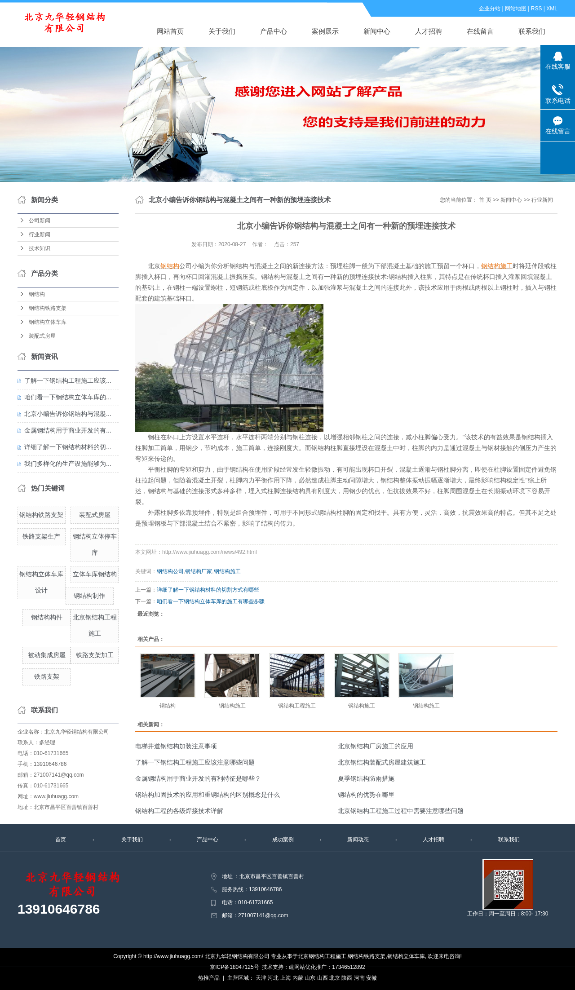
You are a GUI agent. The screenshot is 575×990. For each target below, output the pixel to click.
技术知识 (39, 248)
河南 (359, 978)
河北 (273, 978)
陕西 (346, 978)
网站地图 (515, 8)
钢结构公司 (170, 571)
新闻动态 (358, 839)
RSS (536, 8)
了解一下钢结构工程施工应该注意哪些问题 (195, 762)
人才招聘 (428, 31)
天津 (261, 978)
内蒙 (297, 978)
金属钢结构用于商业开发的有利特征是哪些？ (198, 778)
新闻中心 (376, 31)
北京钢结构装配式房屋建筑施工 (382, 762)
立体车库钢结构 (95, 574)
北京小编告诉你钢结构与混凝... (67, 413)
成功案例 (283, 839)
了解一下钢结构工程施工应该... (67, 380)
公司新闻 (39, 220)
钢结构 (37, 294)
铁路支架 (46, 676)
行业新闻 (39, 234)
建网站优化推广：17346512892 (327, 967)
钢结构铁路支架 (47, 308)
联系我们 (531, 31)
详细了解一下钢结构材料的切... (67, 447)
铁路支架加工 (95, 655)
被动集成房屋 (47, 655)
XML (551, 8)
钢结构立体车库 (47, 322)
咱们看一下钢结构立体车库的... (67, 397)
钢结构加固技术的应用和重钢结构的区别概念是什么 (207, 794)
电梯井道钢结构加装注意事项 (176, 746)
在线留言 (480, 31)
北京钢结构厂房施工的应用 (375, 746)
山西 (322, 978)
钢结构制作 (89, 595)
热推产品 (209, 978)
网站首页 (170, 31)
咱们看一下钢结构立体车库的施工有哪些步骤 (211, 601)
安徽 (371, 978)
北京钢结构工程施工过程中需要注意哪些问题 (401, 810)
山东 (310, 978)
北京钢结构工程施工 (322, 956)
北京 (334, 978)
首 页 (485, 200)
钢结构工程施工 (297, 706)
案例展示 (325, 31)
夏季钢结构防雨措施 (366, 778)
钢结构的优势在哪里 (366, 794)
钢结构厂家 (198, 571)
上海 (285, 978)
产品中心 (273, 31)
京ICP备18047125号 (234, 967)
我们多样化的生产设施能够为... (67, 463)
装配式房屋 (42, 336)
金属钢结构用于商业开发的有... (67, 430)
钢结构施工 (227, 571)
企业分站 (489, 8)
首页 (60, 839)
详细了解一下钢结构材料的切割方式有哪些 (208, 590)
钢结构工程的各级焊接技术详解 (179, 810)
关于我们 (221, 31)
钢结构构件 (46, 617)
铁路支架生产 (41, 536)
